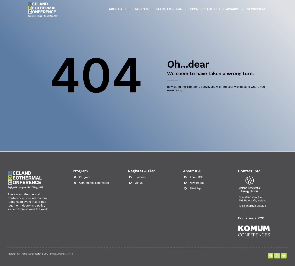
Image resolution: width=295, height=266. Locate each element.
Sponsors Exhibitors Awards (217, 9)
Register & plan (171, 9)
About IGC (120, 9)
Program (143, 9)
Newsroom (256, 9)
